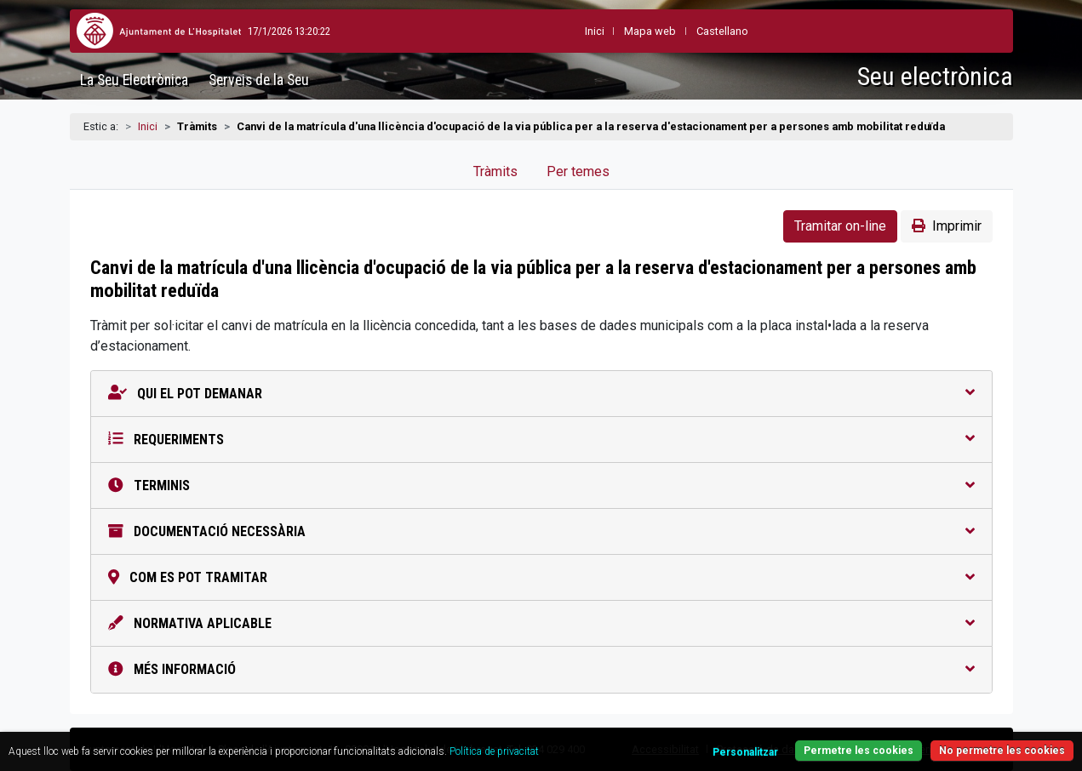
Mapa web (609, 31)
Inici (147, 126)
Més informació (541, 669)
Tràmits (495, 171)
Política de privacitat (494, 751)
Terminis (541, 485)
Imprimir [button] (947, 226)
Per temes (578, 171)
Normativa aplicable (541, 623)
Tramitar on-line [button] (840, 226)
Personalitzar (745, 752)
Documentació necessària (541, 531)
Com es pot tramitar (541, 577)
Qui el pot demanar (541, 394)
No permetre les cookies (1002, 751)
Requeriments (541, 439)
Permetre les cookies (858, 751)
